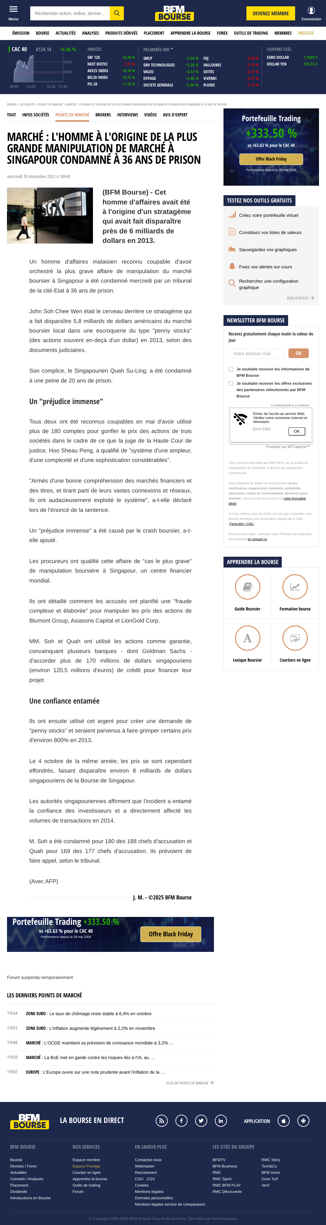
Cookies (142, 1185)
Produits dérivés (121, 33)
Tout (11, 115)
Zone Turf (270, 1179)
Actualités (66, 33)
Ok (298, 353)
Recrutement (146, 1172)
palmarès (152, 50)
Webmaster (144, 1166)
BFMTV (219, 1160)
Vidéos (150, 115)
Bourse (42, 33)
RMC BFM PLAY (227, 1185)
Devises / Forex (23, 1166)
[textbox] (70, 13)
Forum (78, 1191)
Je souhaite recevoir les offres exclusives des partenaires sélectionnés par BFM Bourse (270, 389)
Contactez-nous (148, 1160)
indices (94, 49)
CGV (151, 1179)
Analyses (90, 33)
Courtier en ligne (87, 1172)
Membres (283, 33)
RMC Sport (222, 1179)
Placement (154, 33)
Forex (222, 33)
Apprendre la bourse (190, 33)
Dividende (18, 1191)
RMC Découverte (227, 1191)
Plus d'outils (300, 298)
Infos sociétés (35, 115)
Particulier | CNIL (241, 524)
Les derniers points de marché (44, 995)
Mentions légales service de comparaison (170, 1204)
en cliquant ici (257, 539)
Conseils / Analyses (26, 1179)
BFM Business (225, 1166)
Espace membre (86, 1160)
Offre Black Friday (271, 159)
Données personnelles (154, 1198)
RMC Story (271, 1160)
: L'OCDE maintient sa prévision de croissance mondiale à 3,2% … (100, 1042)
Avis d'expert (175, 115)
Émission (21, 33)
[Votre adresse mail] (256, 353)
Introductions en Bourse (30, 1198)
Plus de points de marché (190, 1083)
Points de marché (50, 104)
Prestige (306, 33)
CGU (139, 1179)
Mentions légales (149, 1191)
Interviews (127, 115)
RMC (217, 1172)
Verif (265, 1185)
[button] (117, 13)
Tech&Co (269, 1166)
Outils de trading (251, 33)
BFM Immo (271, 1172)
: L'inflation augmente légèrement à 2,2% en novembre (90, 1028)
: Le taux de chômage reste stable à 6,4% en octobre (89, 1013)
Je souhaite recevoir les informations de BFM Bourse (269, 372)
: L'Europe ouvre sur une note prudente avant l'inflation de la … (95, 1072)
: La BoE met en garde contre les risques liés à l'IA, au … (90, 1057)
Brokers (103, 115)
